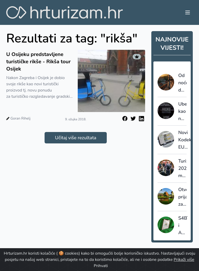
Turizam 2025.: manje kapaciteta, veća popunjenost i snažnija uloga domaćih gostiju (182, 168)
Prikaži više (184, 259)
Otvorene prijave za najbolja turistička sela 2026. (182, 197)
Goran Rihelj (20, 118)
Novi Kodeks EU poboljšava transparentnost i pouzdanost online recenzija (184, 140)
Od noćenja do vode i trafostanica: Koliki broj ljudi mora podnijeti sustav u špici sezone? (182, 83)
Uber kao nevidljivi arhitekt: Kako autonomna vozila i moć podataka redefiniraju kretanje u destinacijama (182, 111)
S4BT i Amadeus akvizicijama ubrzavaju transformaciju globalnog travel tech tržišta (183, 225)
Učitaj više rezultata (75, 138)
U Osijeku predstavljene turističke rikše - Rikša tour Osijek (38, 61)
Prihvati (101, 266)
